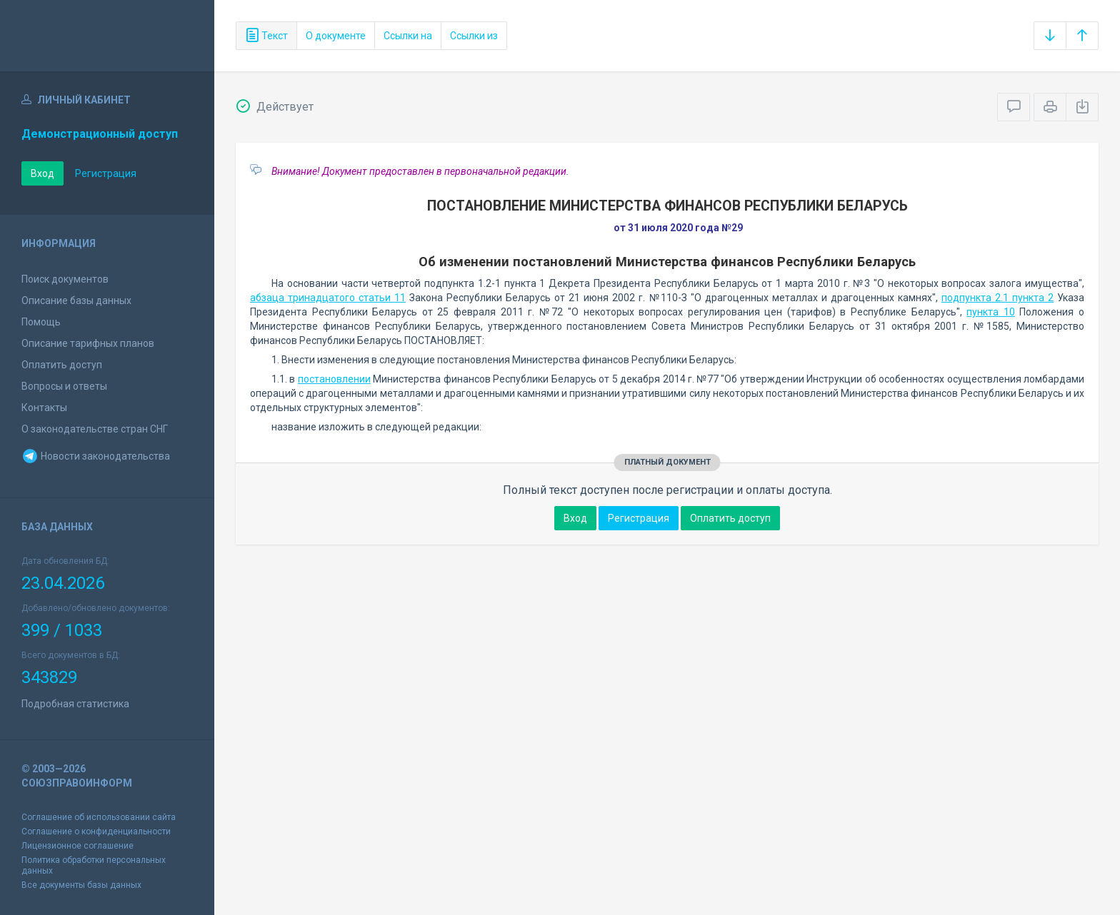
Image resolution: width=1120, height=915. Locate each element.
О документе (336, 35)
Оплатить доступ (61, 364)
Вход (42, 173)
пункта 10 (990, 312)
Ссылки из (474, 35)
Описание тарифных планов (87, 343)
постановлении (334, 379)
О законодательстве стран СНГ (94, 429)
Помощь (41, 322)
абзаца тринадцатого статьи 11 (328, 297)
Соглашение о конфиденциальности (96, 831)
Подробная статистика (75, 703)
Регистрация (105, 173)
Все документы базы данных (81, 885)
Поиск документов (65, 279)
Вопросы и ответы (64, 386)
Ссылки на (408, 35)
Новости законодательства (95, 456)
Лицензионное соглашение (77, 846)
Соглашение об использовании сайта (98, 817)
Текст (266, 36)
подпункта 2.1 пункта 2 (997, 297)
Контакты (44, 407)
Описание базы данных (76, 300)
